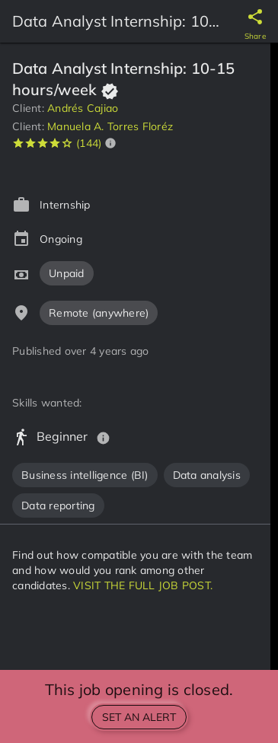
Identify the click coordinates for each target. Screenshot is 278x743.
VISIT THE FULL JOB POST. (142, 585)
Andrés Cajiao (82, 108)
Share (255, 36)
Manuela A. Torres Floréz (110, 126)
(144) (88, 143)
